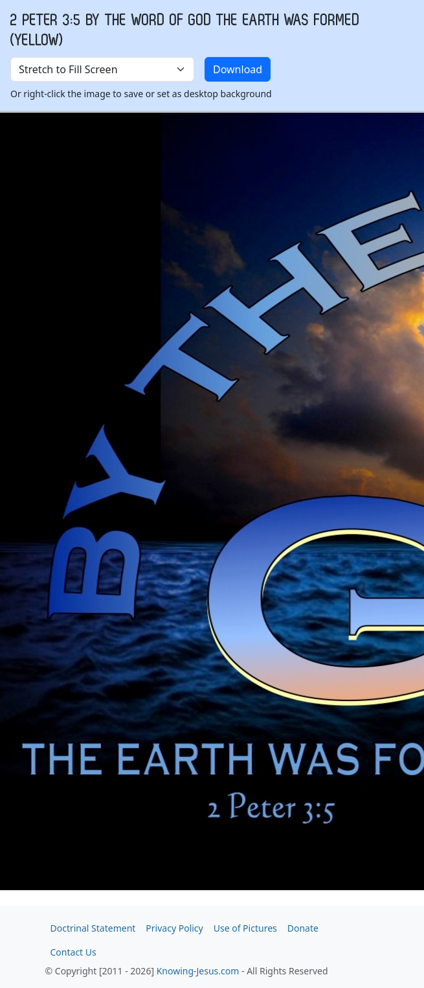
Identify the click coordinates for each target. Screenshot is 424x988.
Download (237, 69)
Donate (302, 928)
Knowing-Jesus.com (198, 971)
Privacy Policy (174, 928)
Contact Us (73, 952)
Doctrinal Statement (93, 928)
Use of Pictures (245, 928)
